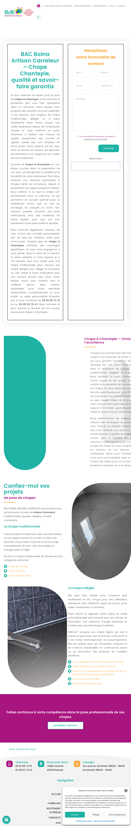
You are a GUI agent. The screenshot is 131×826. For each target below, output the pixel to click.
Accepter (75, 815)
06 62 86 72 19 (23, 766)
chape (19, 99)
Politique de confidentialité (104, 821)
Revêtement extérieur (54, 810)
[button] (126, 790)
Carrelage (54, 803)
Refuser (96, 815)
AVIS (58, 822)
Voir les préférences (117, 815)
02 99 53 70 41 (23, 770)
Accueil (56, 794)
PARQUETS (55, 817)
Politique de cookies (84, 821)
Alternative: (95, 158)
